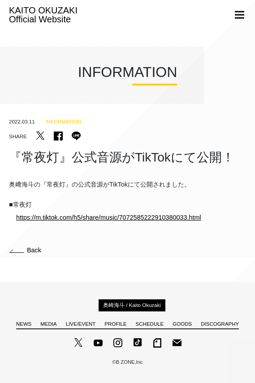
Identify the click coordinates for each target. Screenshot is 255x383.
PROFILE (115, 324)
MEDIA (48, 324)
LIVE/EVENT (81, 324)
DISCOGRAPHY (220, 324)
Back (25, 250)
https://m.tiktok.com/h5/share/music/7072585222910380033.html (108, 217)
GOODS (182, 324)
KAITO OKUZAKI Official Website (43, 15)
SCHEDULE (150, 324)
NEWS (24, 324)
